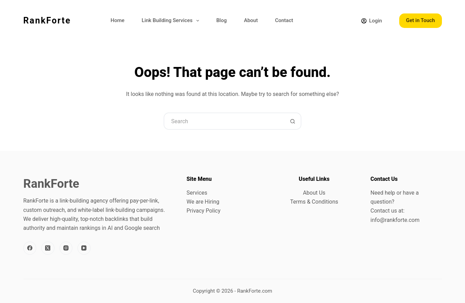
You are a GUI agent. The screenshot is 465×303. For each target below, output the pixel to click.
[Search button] (292, 121)
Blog (221, 20)
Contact (284, 20)
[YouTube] (84, 248)
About (251, 20)
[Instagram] (66, 248)
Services (197, 192)
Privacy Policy (204, 210)
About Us (314, 192)
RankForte (47, 21)
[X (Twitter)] (47, 248)
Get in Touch (420, 20)
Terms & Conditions (314, 201)
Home (117, 20)
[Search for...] (224, 121)
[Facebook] (30, 248)
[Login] (371, 21)
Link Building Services (172, 21)
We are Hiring (203, 201)
